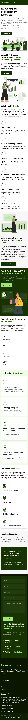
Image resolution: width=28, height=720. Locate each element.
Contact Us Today (8, 264)
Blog (2, 687)
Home (2, 684)
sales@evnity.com (8, 705)
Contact (3, 689)
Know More (6, 285)
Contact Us (7, 33)
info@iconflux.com (8, 708)
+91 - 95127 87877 (8, 711)
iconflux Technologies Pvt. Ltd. (14, 717)
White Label (14, 652)
